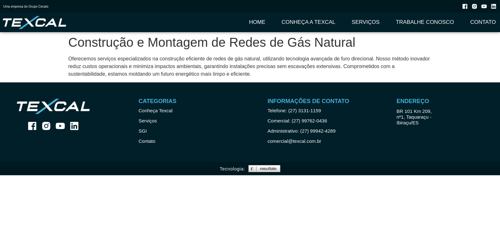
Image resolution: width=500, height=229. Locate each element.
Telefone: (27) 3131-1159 (294, 110)
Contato (483, 22)
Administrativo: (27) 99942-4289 (301, 131)
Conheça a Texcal (308, 22)
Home (257, 22)
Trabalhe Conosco (425, 22)
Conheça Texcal (156, 110)
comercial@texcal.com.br (294, 141)
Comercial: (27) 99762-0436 (297, 120)
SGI (143, 131)
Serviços (366, 22)
